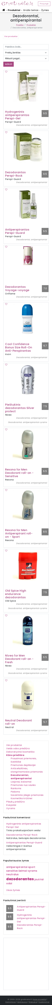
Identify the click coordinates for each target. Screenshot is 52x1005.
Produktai (14, 10)
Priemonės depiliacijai (23, 765)
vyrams (32, 870)
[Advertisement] (26, 964)
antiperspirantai (16, 867)
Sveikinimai (44, 1002)
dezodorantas (20, 878)
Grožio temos (31, 10)
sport (31, 867)
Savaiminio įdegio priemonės (27, 795)
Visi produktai (14, 745)
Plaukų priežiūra (15, 801)
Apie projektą (39, 999)
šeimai (22, 870)
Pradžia (20, 25)
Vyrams (10, 808)
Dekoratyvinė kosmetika (20, 751)
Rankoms (16, 788)
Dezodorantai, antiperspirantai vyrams (27, 422)
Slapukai (33, 1002)
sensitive (12, 870)
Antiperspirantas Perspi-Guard (24, 842)
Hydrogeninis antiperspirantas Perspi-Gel (31, 918)
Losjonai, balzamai (21, 781)
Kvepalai (11, 805)
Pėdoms (15, 791)
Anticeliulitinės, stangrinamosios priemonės (27, 770)
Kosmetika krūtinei (21, 798)
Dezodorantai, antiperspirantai (21, 777)
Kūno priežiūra (15, 755)
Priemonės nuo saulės (23, 785)
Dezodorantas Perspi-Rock (21, 834)
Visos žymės (13, 890)
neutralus (12, 874)
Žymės (45, 10)
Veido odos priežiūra (18, 748)
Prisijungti (44, 3)
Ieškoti (8, 64)
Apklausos (22, 1002)
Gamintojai (10, 1002)
